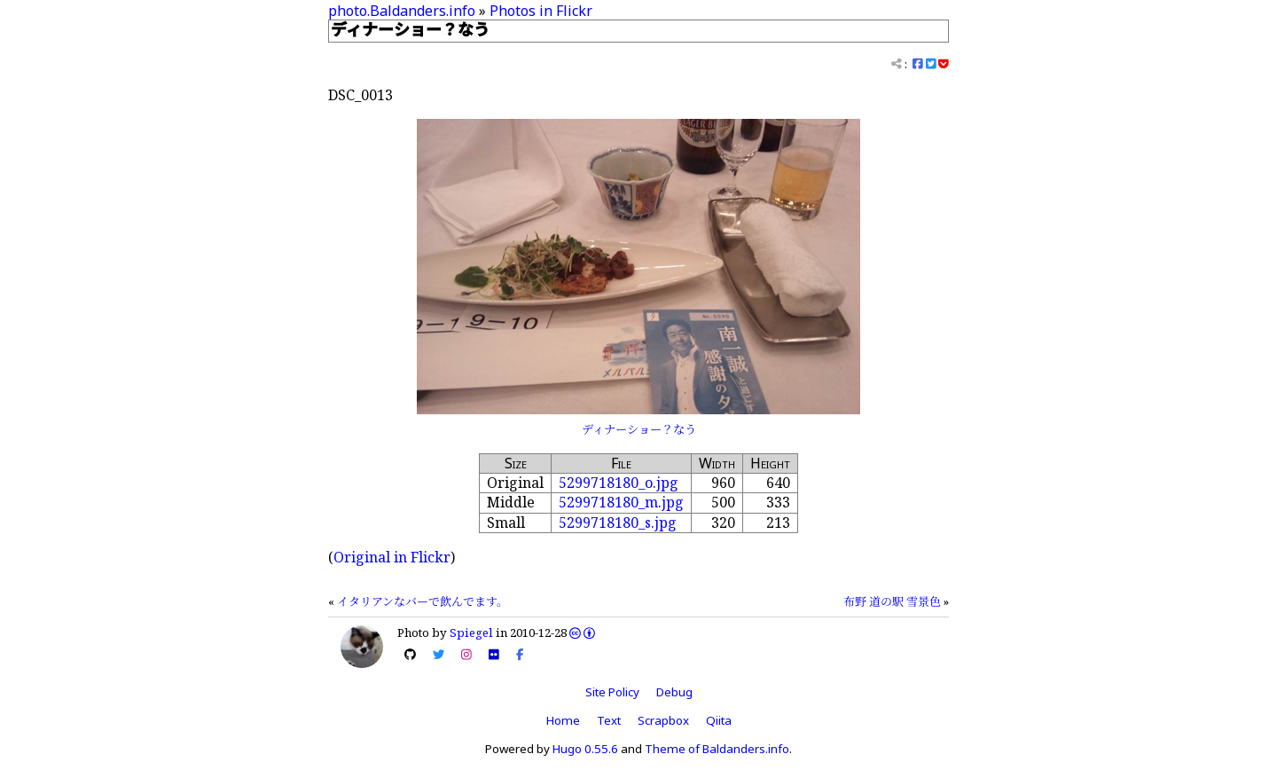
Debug (674, 692)
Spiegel (471, 632)
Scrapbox (663, 720)
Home (563, 720)
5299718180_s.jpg (618, 522)
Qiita (719, 720)
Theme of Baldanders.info (717, 749)
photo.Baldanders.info (401, 10)
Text (609, 720)
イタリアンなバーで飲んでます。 (422, 601)
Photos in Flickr (541, 10)
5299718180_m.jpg (621, 502)
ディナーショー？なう (639, 429)
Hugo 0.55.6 (585, 749)
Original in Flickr (391, 557)
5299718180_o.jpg (618, 482)
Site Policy (612, 692)
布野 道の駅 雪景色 (892, 601)
